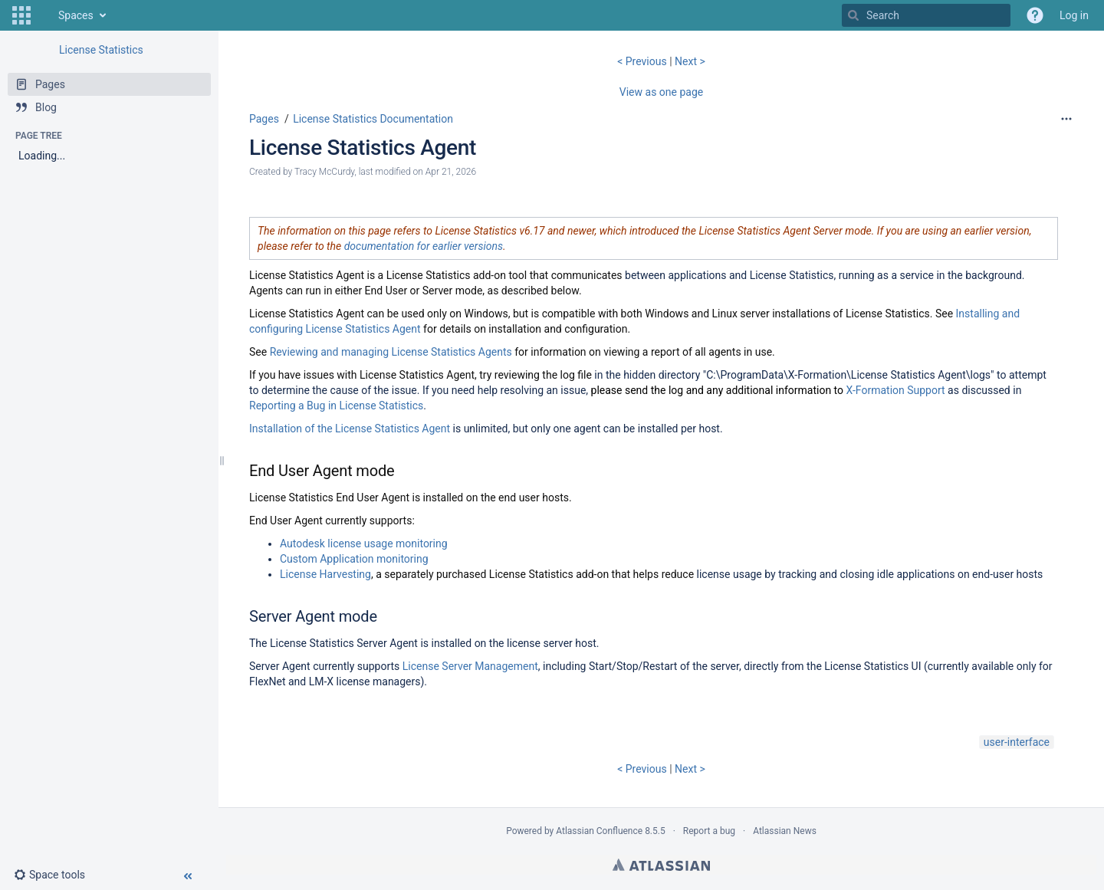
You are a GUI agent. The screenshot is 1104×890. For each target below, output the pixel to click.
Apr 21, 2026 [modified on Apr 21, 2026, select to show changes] (451, 171)
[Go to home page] (43, 15)
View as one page (661, 92)
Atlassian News (784, 831)
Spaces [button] (76, 15)
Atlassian (661, 865)
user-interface (1017, 742)
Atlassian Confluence (599, 831)
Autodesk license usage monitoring (364, 543)
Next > (690, 61)
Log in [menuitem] (1074, 15)
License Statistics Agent (362, 147)
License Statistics (101, 50)
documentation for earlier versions (423, 246)
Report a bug (709, 831)
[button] (21, 15)
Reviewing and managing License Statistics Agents (391, 352)
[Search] (853, 15)
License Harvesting (325, 574)
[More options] (1066, 118)
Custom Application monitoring (354, 559)
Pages (264, 119)
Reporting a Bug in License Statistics (336, 405)
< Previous (643, 61)
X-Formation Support (895, 390)
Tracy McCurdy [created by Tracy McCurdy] (324, 171)
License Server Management (470, 666)
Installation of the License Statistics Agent (349, 428)
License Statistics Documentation (373, 119)
